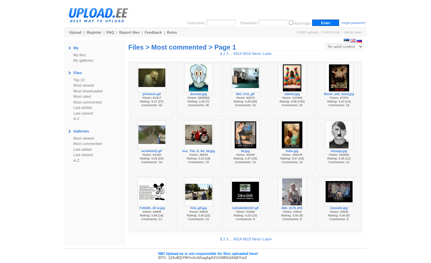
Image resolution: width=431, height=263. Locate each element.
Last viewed (83, 113)
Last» (267, 54)
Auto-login (302, 23)
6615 (247, 54)
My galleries (83, 60)
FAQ (110, 32)
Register (94, 32)
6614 (237, 54)
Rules (172, 32)
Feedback (153, 32)
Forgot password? (353, 23)
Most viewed (83, 85)
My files (79, 55)
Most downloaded (87, 91)
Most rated (82, 96)
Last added (82, 108)
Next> (257, 54)
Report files (129, 32)
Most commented (87, 102)
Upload (75, 32)
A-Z (76, 119)
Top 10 (79, 80)
